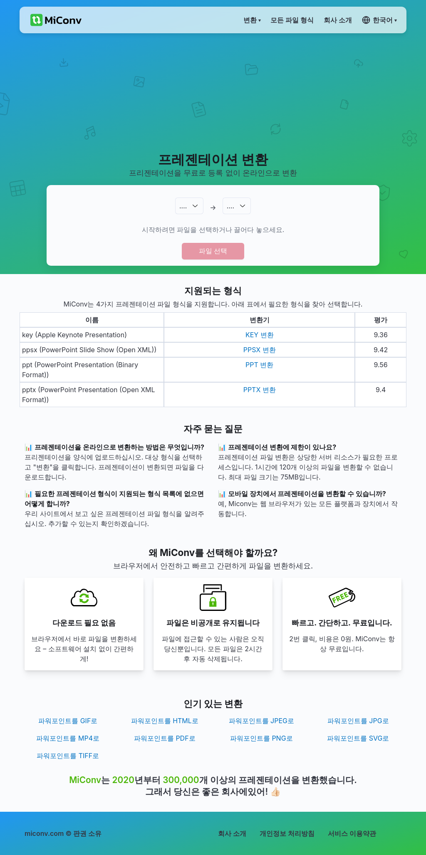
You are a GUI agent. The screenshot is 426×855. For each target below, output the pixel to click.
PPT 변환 (259, 365)
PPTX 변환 (259, 389)
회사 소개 (232, 833)
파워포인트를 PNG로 (261, 738)
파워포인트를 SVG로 (358, 738)
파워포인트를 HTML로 (164, 721)
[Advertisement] (213, 92)
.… (183, 206)
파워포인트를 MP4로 (67, 738)
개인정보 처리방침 (287, 833)
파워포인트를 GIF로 (67, 721)
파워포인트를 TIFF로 (68, 755)
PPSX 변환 (259, 350)
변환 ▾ (251, 20)
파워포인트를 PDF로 (165, 738)
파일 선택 (213, 251)
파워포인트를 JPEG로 (261, 721)
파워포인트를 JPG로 (358, 721)
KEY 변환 (259, 335)
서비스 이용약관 (352, 833)
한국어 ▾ (379, 20)
